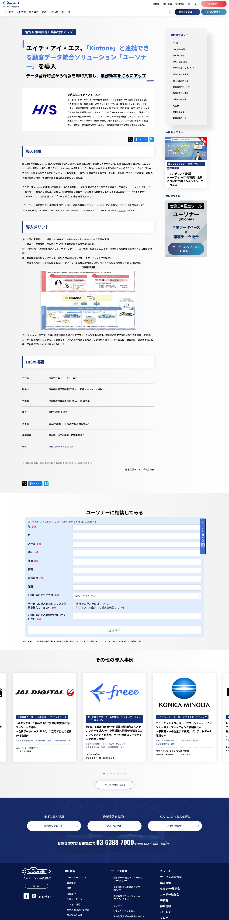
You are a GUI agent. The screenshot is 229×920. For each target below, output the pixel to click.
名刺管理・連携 (181, 99)
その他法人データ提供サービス (129, 917)
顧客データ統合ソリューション (129, 880)
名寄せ (176, 105)
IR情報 (164, 901)
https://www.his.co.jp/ (61, 446)
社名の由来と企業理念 (78, 911)
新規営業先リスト (182, 118)
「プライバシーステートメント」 (117, 641)
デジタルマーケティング (185, 67)
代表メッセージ (74, 900)
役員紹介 (71, 894)
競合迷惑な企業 (74, 916)
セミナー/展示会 (170, 889)
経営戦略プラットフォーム (126, 899)
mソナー (121, 210)
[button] (104, 774)
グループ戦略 (179, 55)
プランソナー (91, 205)
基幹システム (179, 111)
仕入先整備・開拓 (182, 80)
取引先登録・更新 (182, 93)
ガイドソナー (123, 205)
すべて (176, 43)
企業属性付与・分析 (183, 86)
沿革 (69, 889)
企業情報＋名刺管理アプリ (126, 890)
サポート (117, 907)
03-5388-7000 (115, 842)
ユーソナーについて (77, 878)
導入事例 (165, 883)
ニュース (165, 872)
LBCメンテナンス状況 (124, 912)
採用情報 (165, 907)
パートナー (167, 913)
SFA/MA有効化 (180, 49)
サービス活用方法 (171, 878)
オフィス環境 (73, 905)
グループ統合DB (181, 61)
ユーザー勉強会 (169, 895)
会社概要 (71, 884)
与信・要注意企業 (182, 74)
